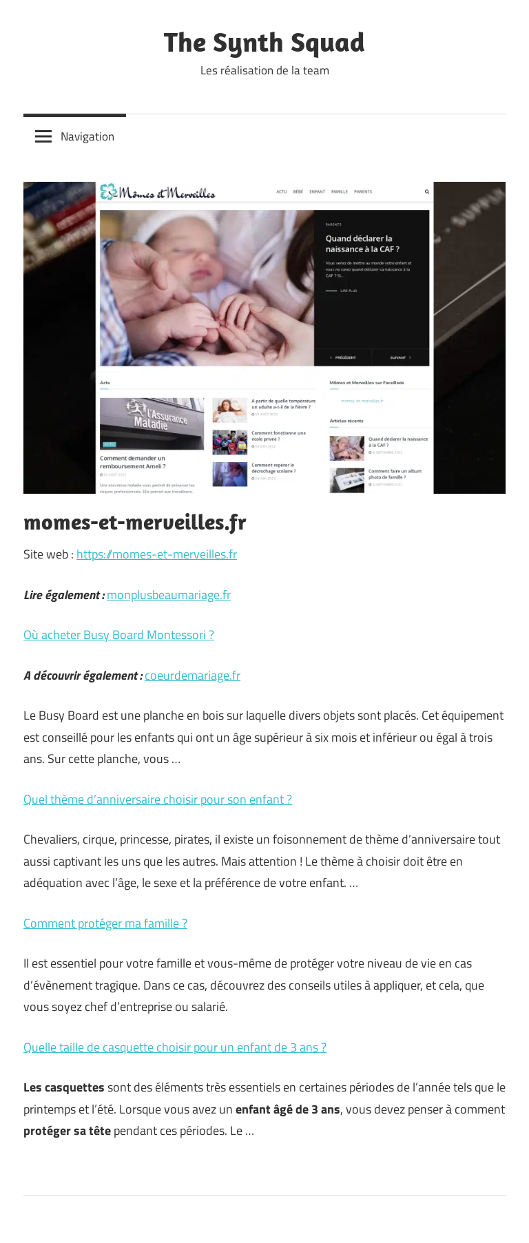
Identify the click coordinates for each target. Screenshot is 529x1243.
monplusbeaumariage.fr (169, 594)
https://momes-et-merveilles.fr (156, 554)
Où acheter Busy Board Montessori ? (118, 634)
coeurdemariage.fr (192, 675)
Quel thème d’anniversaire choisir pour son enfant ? (157, 799)
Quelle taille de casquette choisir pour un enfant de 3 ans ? (174, 1047)
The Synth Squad (264, 41)
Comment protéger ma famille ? (105, 923)
